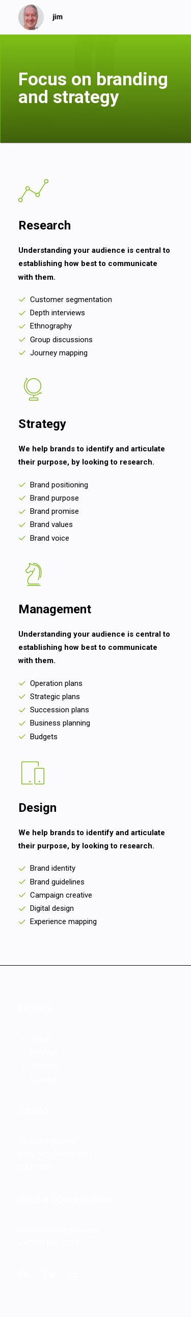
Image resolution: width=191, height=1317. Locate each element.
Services (44, 1052)
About (40, 1039)
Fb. (25, 1274)
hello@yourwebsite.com (58, 1230)
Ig (72, 1274)
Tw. (50, 1274)
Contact (43, 1079)
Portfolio (45, 1065)
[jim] (40, 17)
